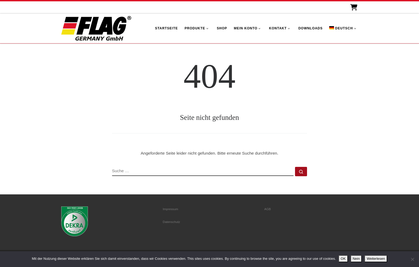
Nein (356, 259)
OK (343, 259)
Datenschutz (171, 221)
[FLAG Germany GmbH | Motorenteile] (96, 27)
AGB (267, 209)
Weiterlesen (376, 259)
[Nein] (412, 259)
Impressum (170, 209)
